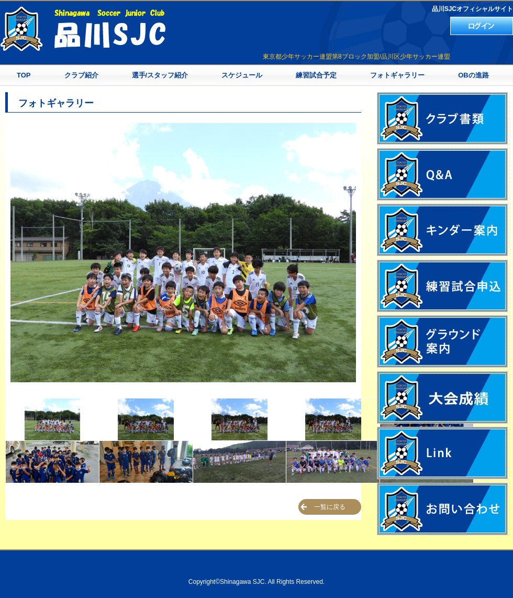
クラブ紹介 (81, 75)
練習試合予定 (316, 75)
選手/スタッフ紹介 (160, 75)
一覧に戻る (329, 507)
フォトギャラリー (397, 75)
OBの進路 (473, 75)
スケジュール (241, 75)
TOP (24, 75)
